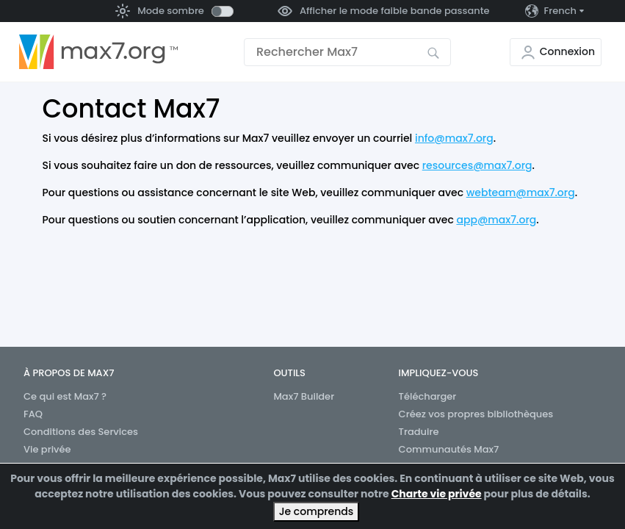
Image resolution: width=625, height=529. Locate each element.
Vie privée (47, 449)
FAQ (33, 414)
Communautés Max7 (449, 449)
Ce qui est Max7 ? (65, 396)
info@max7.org (454, 138)
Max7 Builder (303, 396)
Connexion (567, 51)
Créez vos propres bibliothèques (476, 414)
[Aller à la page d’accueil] (98, 52)
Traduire (419, 432)
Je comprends (316, 511)
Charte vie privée (436, 493)
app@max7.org (496, 219)
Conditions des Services (81, 432)
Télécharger (428, 396)
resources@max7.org (477, 165)
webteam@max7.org (520, 192)
